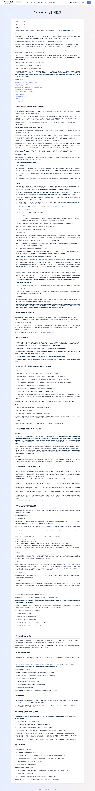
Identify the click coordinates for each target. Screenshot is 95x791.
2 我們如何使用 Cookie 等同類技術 (22, 84)
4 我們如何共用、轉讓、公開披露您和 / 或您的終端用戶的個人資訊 (28, 87)
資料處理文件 (64, 173)
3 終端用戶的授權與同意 (19, 85)
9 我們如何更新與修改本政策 (20, 96)
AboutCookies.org (49, 332)
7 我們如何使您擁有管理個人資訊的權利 (23, 92)
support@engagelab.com (46, 240)
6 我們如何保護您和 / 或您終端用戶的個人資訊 (24, 91)
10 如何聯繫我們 (18, 98)
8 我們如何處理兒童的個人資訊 (21, 94)
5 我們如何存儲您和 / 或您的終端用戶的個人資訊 (24, 89)
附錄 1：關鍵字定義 (22, 47)
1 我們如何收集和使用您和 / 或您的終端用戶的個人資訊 (26, 82)
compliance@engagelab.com (52, 57)
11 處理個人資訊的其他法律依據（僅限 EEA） (24, 99)
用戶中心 (45, 523)
